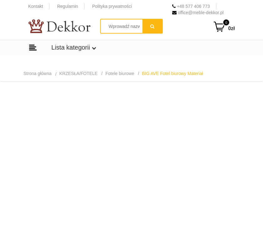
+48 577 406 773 (191, 6)
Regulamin (67, 6)
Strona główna (37, 73)
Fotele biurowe (120, 73)
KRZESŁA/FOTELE (78, 73)
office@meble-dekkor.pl (198, 12)
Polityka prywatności (112, 6)
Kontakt (35, 6)
